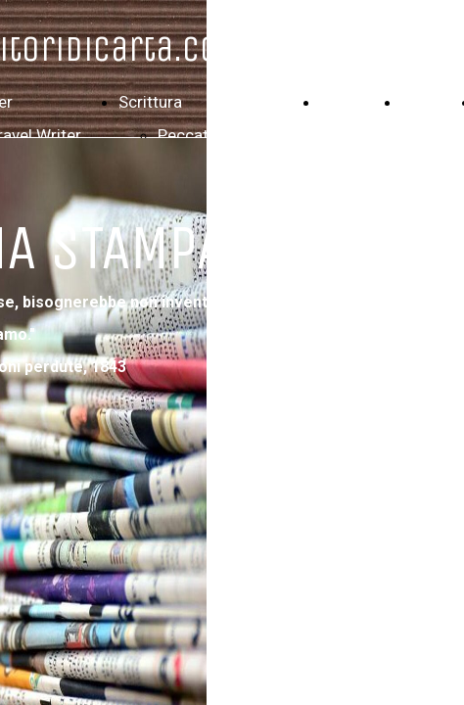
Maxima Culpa (209, 202)
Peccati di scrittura (227, 135)
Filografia (355, 102)
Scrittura (150, 102)
